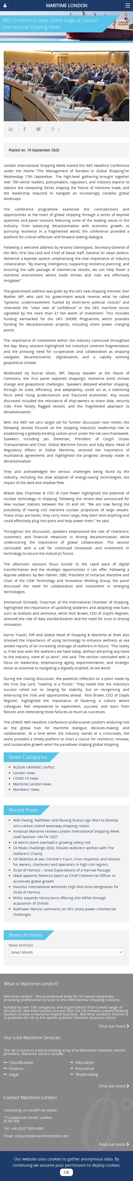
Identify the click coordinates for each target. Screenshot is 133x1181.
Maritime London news (32, 784)
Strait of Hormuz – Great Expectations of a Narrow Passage (61, 870)
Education (82, 1062)
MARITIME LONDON (66, 5)
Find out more (114, 1026)
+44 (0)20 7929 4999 (27, 1128)
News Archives (21, 945)
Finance (13, 1068)
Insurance (82, 1068)
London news (24, 773)
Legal (11, 1074)
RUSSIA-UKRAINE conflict (33, 767)
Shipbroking (84, 1074)
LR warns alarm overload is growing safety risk (51, 842)
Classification (18, 1062)
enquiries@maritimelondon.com (42, 1135)
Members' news (26, 789)
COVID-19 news (25, 778)
